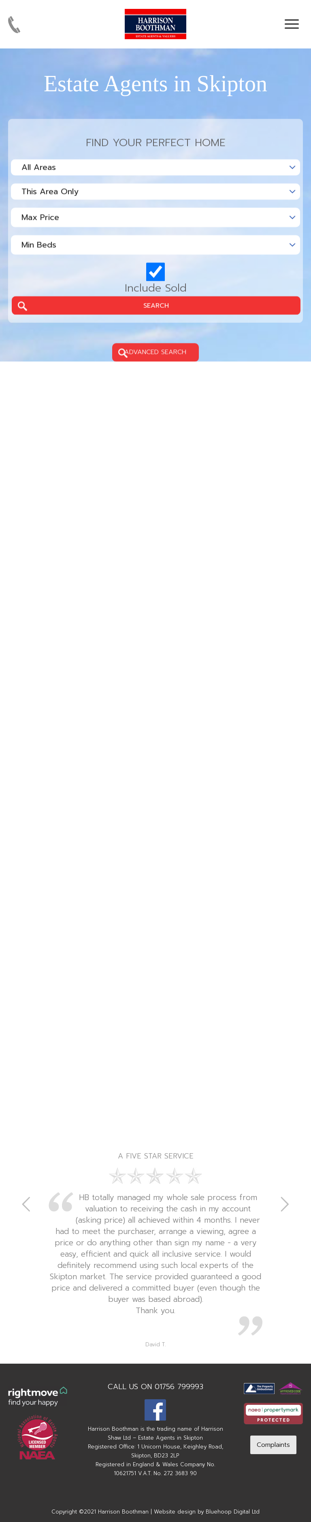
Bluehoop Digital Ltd (233, 1512)
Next (285, 1204)
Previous (26, 1204)
